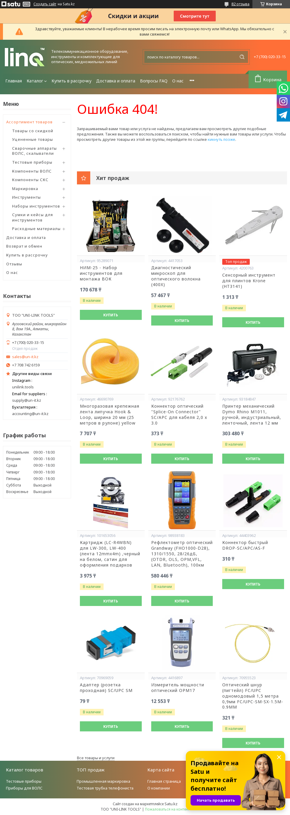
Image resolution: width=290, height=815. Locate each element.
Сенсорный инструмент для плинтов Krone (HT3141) (249, 280)
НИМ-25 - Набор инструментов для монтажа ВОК (101, 273)
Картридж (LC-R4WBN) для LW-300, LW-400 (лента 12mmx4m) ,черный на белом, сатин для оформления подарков (110, 554)
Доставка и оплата (115, 81)
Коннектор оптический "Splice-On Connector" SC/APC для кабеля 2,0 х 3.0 (179, 414)
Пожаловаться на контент (167, 809)
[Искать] (242, 57)
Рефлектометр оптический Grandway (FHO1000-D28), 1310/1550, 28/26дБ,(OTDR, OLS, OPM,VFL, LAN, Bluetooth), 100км (182, 554)
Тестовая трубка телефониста (105, 788)
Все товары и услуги (96, 757)
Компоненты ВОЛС (32, 171)
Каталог (35, 81)
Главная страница (164, 781)
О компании (158, 788)
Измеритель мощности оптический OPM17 (177, 687)
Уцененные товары (32, 139)
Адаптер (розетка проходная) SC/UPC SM (106, 687)
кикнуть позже (221, 139)
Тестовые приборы (32, 162)
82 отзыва (240, 4)
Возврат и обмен (24, 246)
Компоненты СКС (30, 179)
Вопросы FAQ (153, 81)
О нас (177, 81)
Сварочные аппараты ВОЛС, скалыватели (34, 151)
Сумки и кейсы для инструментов (32, 217)
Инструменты (26, 197)
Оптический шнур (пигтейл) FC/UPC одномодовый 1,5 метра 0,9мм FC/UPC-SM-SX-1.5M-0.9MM (252, 696)
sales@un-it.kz (25, 356)
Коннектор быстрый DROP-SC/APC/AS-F (245, 545)
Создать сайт (44, 4)
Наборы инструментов (36, 206)
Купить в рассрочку (71, 81)
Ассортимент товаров (29, 122)
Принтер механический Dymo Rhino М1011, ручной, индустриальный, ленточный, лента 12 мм (251, 414)
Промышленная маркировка (103, 781)
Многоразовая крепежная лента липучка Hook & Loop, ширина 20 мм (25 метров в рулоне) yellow (109, 414)
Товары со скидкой (32, 130)
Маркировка (25, 188)
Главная (13, 81)
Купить (110, 315)
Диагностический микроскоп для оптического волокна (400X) (176, 276)
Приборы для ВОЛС (24, 788)
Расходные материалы (36, 228)
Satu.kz (171, 803)
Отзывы (14, 264)
